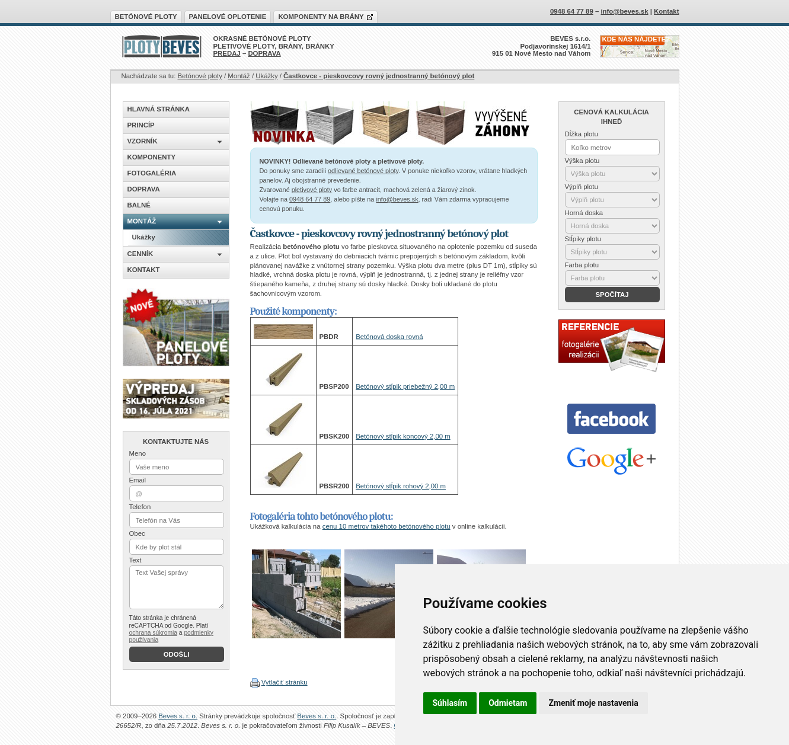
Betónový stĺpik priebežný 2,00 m (405, 386)
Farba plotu (582, 264)
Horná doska (584, 212)
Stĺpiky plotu (583, 238)
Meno (137, 453)
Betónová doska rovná (389, 336)
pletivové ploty (312, 189)
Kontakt (666, 11)
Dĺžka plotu (581, 134)
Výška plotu (582, 160)
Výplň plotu (581, 186)
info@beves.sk (397, 199)
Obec (137, 533)
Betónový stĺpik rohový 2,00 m (401, 486)
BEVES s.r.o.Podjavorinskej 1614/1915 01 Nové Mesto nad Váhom (541, 46)
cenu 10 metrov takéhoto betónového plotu (386, 526)
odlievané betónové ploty (363, 170)
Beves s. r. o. (177, 716)
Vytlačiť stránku (284, 682)
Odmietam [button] (507, 703)
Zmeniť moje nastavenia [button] (593, 703)
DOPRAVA (264, 53)
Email (137, 480)
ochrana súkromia (153, 632)
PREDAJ (227, 53)
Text (135, 560)
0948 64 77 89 (309, 199)
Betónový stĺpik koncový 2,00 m (403, 436)
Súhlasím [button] (450, 703)
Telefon (140, 506)
